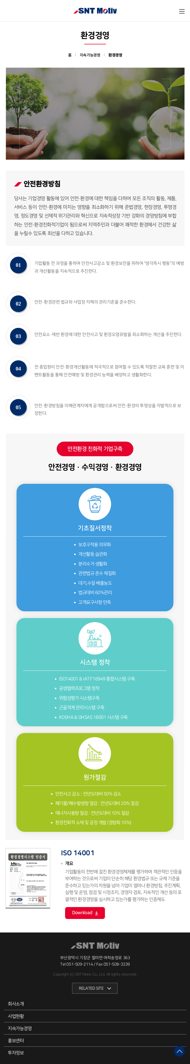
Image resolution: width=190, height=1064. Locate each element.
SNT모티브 (95, 11)
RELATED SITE (91, 988)
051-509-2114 (79, 964)
